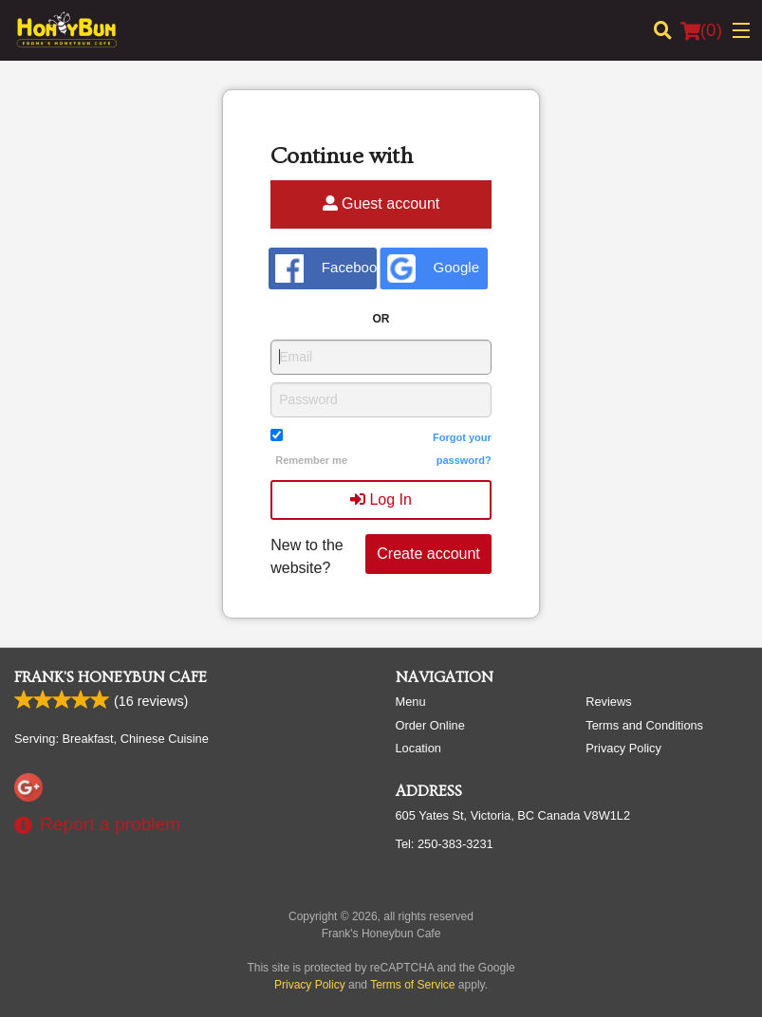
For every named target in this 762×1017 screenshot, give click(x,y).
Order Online (430, 725)
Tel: (444, 844)
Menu (411, 701)
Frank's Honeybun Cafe (110, 677)
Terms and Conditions (644, 725)
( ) (701, 30)
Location (418, 748)
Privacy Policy (623, 748)
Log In (381, 499)
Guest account (381, 203)
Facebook (326, 268)
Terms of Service (412, 984)
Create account (428, 553)
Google (433, 268)
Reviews (608, 701)
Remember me (311, 460)
